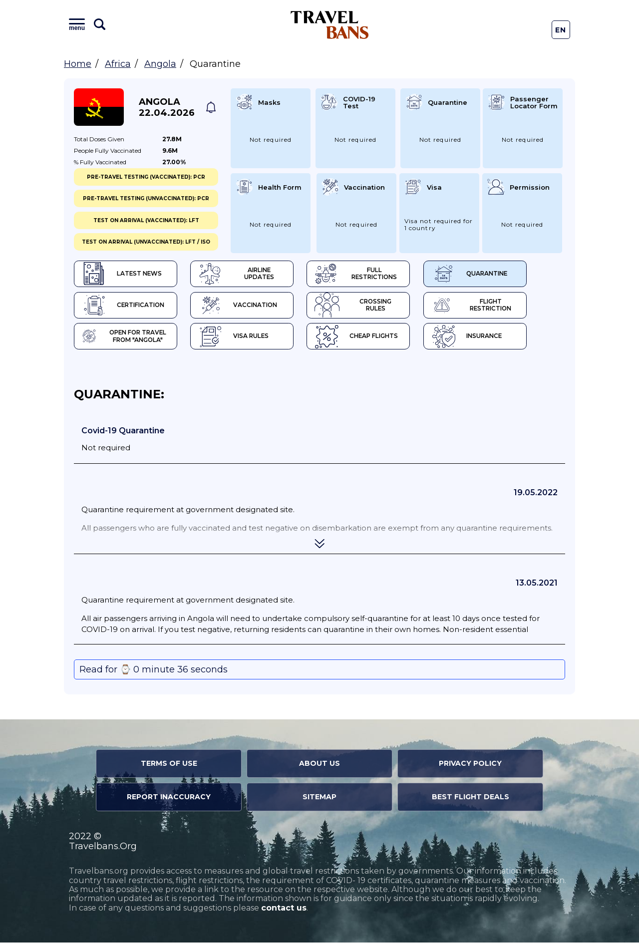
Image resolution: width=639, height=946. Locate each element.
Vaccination (249, 307)
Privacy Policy (470, 766)
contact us (284, 911)
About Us (319, 766)
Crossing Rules (380, 307)
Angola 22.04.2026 (167, 107)
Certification (125, 307)
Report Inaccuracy (169, 800)
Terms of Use (169, 766)
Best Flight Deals (470, 800)
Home (77, 63)
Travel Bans (330, 24)
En (561, 29)
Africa (118, 63)
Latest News (122, 274)
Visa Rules (244, 339)
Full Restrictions (379, 274)
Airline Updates (255, 274)
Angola (160, 63)
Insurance (497, 339)
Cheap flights (377, 339)
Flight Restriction (504, 307)
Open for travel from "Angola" (127, 339)
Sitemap (319, 800)
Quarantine (500, 274)
